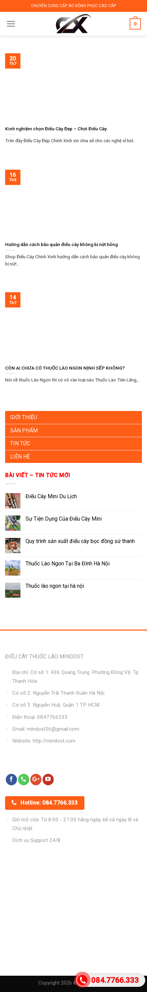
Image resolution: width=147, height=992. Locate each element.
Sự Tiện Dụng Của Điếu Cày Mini (64, 519)
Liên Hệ (20, 456)
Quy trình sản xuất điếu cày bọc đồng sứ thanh (80, 541)
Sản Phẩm (24, 430)
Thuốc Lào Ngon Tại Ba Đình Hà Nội (68, 563)
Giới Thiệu (23, 417)
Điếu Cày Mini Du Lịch (51, 496)
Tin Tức (20, 443)
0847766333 (52, 717)
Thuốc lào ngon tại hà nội (55, 586)
